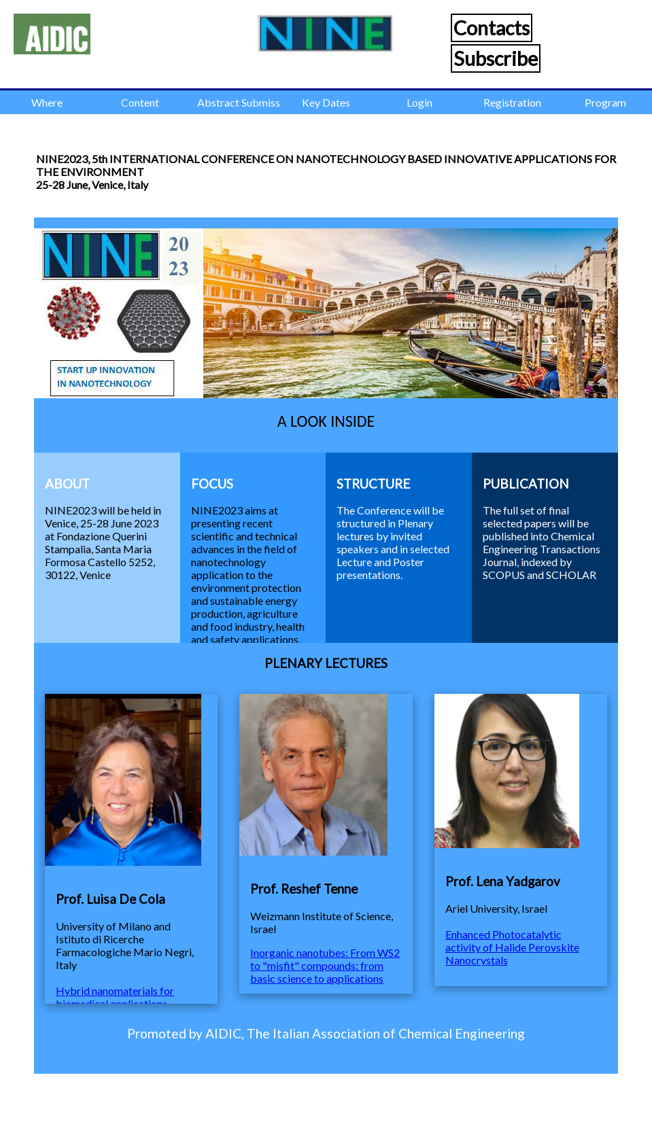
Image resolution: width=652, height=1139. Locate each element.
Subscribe (495, 58)
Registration (512, 102)
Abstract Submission (238, 102)
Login (419, 102)
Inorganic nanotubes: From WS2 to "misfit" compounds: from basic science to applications (325, 965)
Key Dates (326, 102)
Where (47, 102)
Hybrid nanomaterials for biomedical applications (115, 997)
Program (605, 102)
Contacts (491, 27)
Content (140, 102)
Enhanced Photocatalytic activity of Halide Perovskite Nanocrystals (512, 947)
